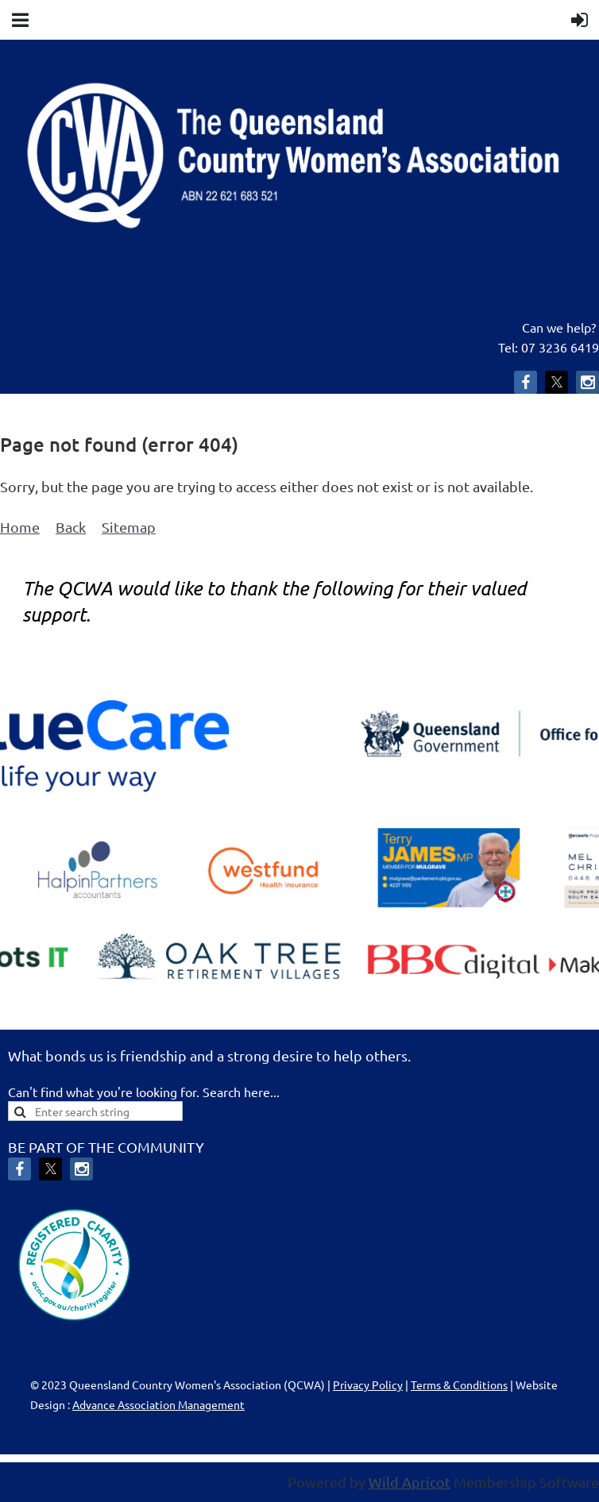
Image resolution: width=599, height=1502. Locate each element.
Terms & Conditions (459, 1384)
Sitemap (129, 526)
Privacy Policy (368, 1384)
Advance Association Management (158, 1404)
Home (20, 526)
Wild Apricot (409, 1481)
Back (71, 526)
